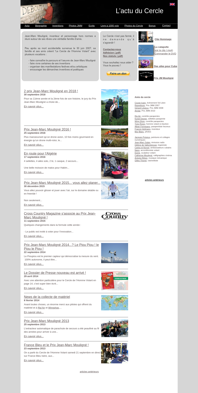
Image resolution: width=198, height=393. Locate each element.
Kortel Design (141, 119)
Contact (166, 25)
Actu (27, 25)
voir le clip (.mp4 (163, 50)
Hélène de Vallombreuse (146, 145)
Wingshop (53, 307)
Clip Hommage (163, 39)
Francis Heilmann (143, 129)
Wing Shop (140, 121)
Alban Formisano (142, 126)
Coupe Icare (140, 103)
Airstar (138, 111)
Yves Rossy (140, 124)
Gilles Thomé (141, 160)
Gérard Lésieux (142, 108)
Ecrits (92, 25)
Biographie (41, 25)
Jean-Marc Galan (142, 142)
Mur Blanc (139, 132)
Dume (137, 153)
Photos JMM (75, 25)
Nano (137, 150)
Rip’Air (41, 307)
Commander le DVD (165, 53)
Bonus (152, 25)
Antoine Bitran (141, 158)
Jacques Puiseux (142, 137)
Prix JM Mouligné (164, 78)
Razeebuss (140, 105)
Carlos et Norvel (142, 147)
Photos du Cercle (134, 25)
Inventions (58, 25)
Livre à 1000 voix (110, 25)
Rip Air (138, 116)
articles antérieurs (154, 180)
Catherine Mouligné (143, 155)
